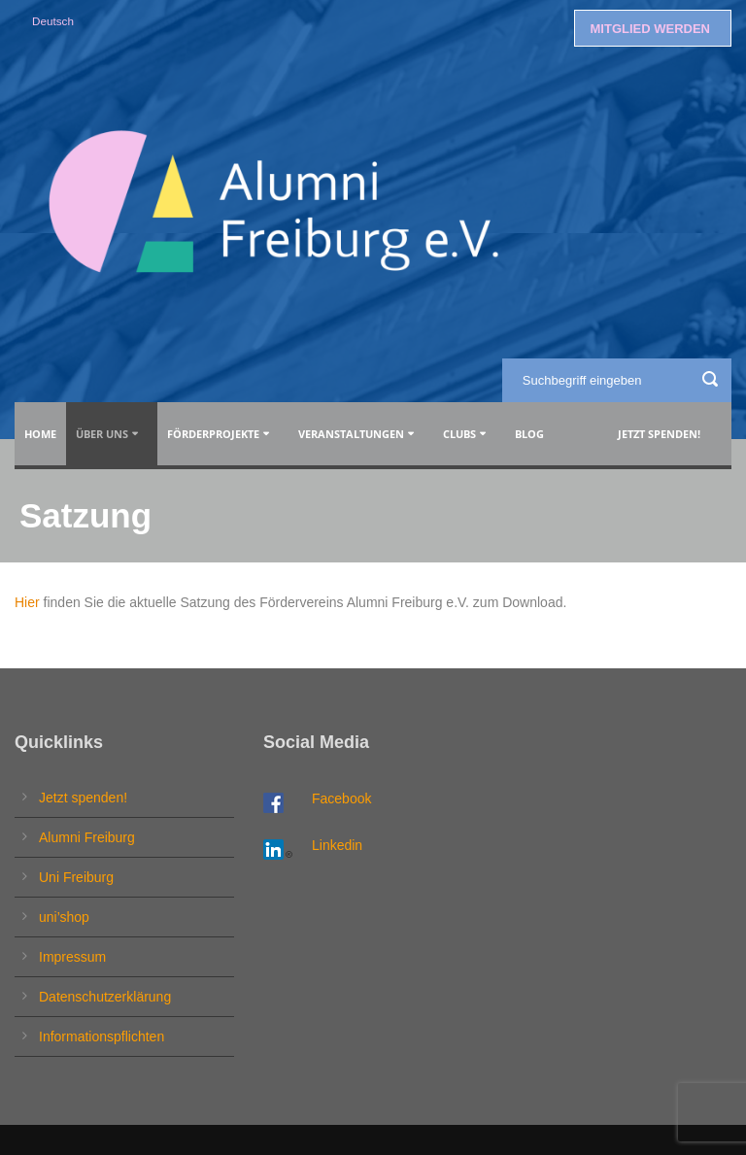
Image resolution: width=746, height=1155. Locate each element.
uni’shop (64, 917)
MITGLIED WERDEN (651, 28)
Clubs (459, 433)
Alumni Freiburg (87, 837)
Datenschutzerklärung (105, 996)
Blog (532, 433)
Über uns (102, 433)
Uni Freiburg (76, 877)
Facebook (341, 798)
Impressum (72, 957)
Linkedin (337, 845)
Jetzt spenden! (659, 433)
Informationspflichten (101, 1036)
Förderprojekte (213, 433)
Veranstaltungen (351, 433)
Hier (27, 602)
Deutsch (53, 21)
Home (40, 433)
